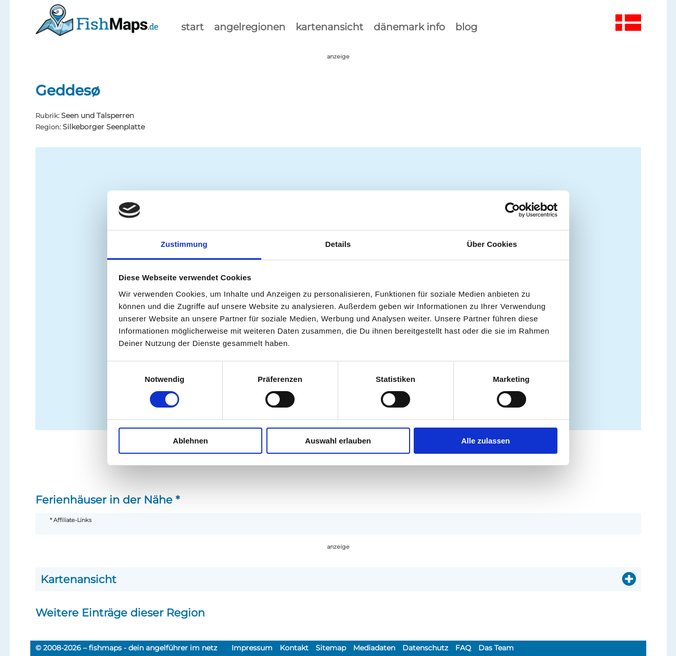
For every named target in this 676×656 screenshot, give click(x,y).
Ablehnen (190, 440)
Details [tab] (338, 244)
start (192, 27)
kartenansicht (329, 27)
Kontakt (294, 647)
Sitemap (331, 647)
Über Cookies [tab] (492, 244)
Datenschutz (425, 647)
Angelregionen (249, 27)
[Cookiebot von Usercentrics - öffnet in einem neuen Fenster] (512, 210)
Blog (466, 27)
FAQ (463, 647)
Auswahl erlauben (338, 440)
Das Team (496, 647)
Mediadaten (374, 647)
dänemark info (409, 27)
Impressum (252, 647)
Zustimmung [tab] (184, 244)
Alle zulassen (485, 440)
